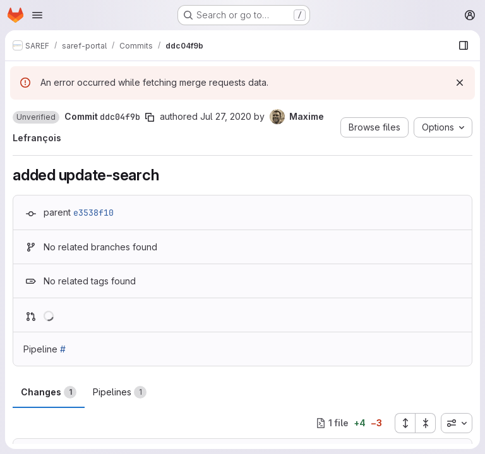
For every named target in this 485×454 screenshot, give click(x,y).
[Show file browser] (463, 45)
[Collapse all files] (426, 423)
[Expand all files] (405, 423)
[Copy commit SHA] (149, 117)
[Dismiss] (459, 82)
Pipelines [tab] (120, 392)
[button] (36, 117)
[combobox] (456, 423)
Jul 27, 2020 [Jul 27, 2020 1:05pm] (225, 116)
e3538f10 (93, 212)
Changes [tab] (48, 392)
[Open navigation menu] (37, 15)
